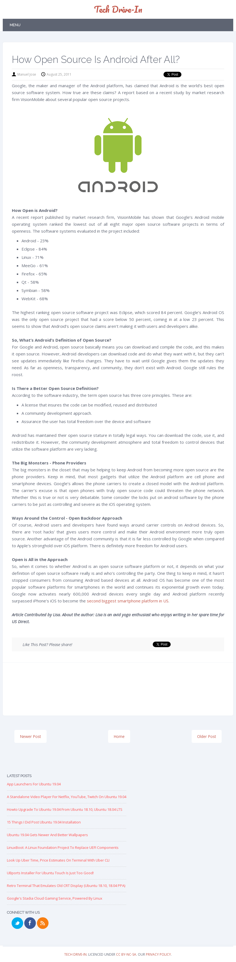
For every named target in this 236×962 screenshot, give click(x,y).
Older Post (206, 736)
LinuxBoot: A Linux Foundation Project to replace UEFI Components (63, 847)
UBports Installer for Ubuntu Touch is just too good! (50, 872)
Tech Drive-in (118, 9)
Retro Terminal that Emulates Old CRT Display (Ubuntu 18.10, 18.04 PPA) (66, 885)
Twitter (17, 923)
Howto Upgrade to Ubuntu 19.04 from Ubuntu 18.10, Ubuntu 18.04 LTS (64, 809)
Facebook (30, 923)
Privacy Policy (158, 954)
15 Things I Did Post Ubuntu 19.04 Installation (44, 822)
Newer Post (30, 736)
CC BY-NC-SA (126, 954)
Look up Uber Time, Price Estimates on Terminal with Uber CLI (58, 860)
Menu (15, 25)
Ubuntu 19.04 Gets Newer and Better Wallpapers (47, 834)
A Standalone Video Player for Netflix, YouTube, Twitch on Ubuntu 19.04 (66, 796)
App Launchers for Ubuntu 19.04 (34, 784)
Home (119, 736)
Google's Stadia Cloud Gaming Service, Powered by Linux (54, 898)
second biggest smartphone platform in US (127, 601)
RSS (43, 923)
